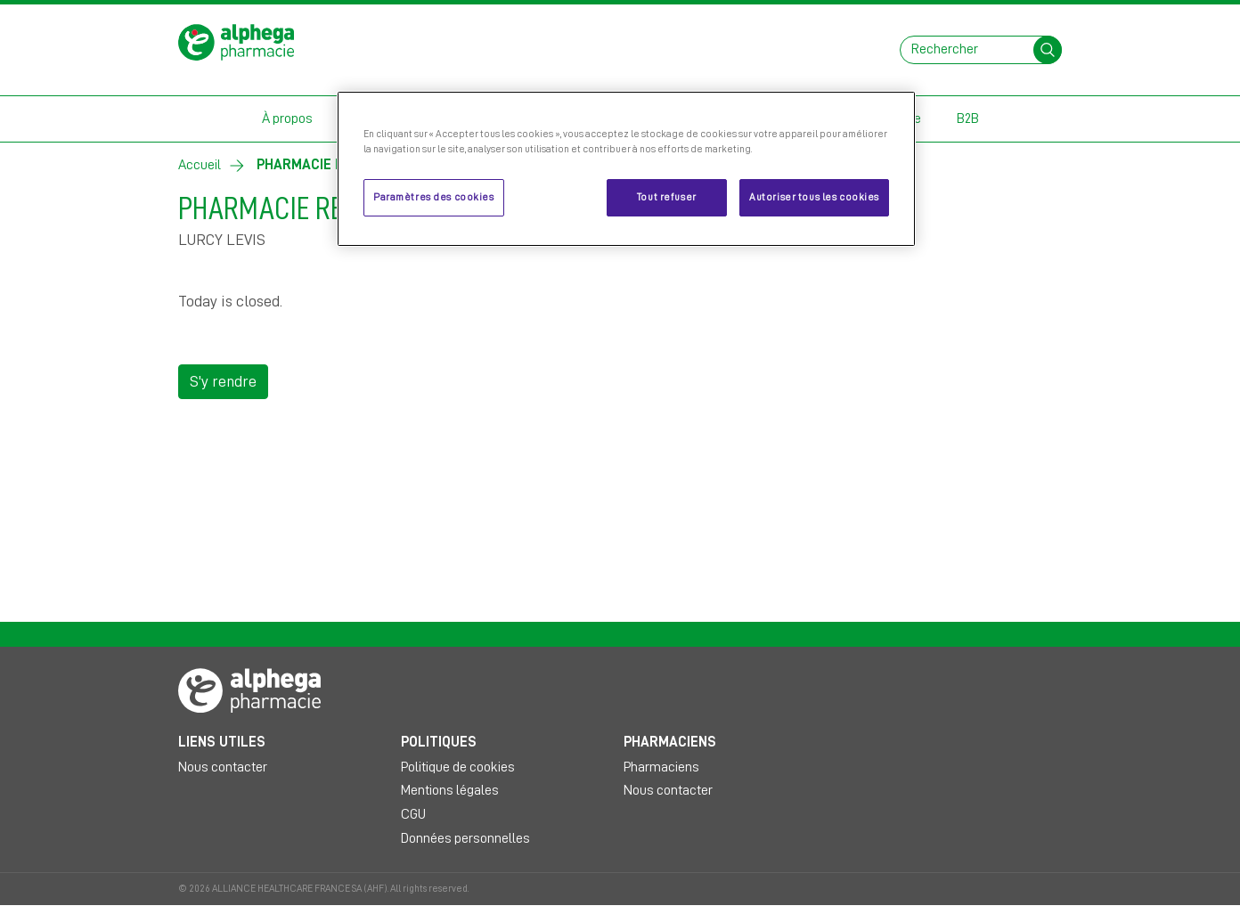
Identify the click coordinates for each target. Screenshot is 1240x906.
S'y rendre (223, 381)
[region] (626, 169)
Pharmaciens (661, 767)
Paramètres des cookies (433, 197)
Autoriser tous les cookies (814, 197)
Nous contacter (222, 767)
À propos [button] (287, 118)
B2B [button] (968, 118)
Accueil (199, 165)
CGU (413, 814)
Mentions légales (450, 790)
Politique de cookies (458, 767)
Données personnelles (465, 838)
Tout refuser (667, 197)
